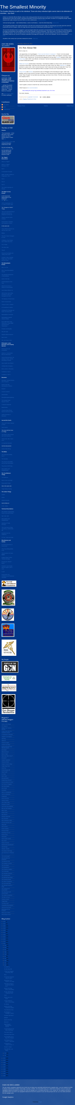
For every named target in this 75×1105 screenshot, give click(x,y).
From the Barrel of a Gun (7, 782)
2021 (4, 923)
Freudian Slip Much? (9, 1015)
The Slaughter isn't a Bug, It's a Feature (9, 1037)
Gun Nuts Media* (5, 786)
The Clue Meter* (5, 865)
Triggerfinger (4, 901)
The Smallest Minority (23, 7)
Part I (3, 200)
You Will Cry (7, 966)
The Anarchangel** (6, 856)
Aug (5, 954)
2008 (4, 1064)
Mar (5, 965)
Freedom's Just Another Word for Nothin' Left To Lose (7, 567)
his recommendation (33, 87)
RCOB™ (4, 388)
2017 (4, 932)
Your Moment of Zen (8, 1009)
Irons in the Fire (5, 798)
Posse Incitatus (5, 828)
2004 (4, 1073)
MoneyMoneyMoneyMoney (8, 397)
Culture (3, 494)
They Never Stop (7, 466)
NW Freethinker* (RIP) (7, 820)
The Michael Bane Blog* (7, 877)
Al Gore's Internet (6, 391)
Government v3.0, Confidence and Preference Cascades (8, 576)
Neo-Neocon (4, 814)
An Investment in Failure (7, 307)
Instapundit (4, 796)
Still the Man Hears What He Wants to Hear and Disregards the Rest (7, 295)
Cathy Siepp (22, 58)
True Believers (5, 477)
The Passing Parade (6, 879)
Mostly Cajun (5, 812)
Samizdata (4, 836)
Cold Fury (4, 768)
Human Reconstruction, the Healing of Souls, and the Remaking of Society (8, 359)
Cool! (5, 995)
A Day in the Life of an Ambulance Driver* (7, 732)
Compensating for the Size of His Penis (9, 1029)
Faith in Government (6, 301)
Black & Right (5, 754)
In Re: (5, 506)
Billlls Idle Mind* (5, 752)
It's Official (6, 1004)
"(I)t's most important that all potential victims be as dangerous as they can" (8, 213)
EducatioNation (5, 778)
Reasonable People (6, 483)
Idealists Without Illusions (7, 334)
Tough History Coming (7, 488)
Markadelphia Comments (7, 314)
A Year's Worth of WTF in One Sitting (9, 1001)
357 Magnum (5, 726)
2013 (4, 941)
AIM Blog (4, 738)
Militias (3, 233)
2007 (4, 1066)
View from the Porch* (6, 907)
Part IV (3, 184)
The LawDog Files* (6, 875)
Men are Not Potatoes (7, 808)
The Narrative (5, 458)
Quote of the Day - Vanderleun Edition (9, 1007)
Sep (5, 952)
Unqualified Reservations (7, 905)
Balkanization (5, 407)
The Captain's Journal (7, 863)
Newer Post (21, 106)
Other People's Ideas (8, 93)
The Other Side (5, 247)
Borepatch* (4, 758)
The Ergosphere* (5, 867)
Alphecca (4, 740)
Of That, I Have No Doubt (7, 537)
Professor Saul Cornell (7, 148)
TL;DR (3, 571)
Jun (5, 958)
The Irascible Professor (7, 873)
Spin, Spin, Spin (5, 516)
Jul (5, 956)
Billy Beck (35, 38)
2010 (4, 1060)
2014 (4, 939)
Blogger (40, 1101)
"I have (39, 54)
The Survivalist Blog (6, 883)
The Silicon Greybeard (7, 881)
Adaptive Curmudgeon (7, 736)
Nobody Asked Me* (6, 816)
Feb (5, 1053)
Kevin (4, 107)
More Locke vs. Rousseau (7, 368)
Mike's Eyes (4, 810)
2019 (4, 928)
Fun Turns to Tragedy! (7, 784)
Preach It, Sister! (8, 1047)
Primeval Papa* (5, 830)
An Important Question (7, 443)
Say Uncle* (4, 840)
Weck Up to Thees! (6, 912)
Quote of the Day (5, 278)
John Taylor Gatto (6, 802)
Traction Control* (5, 899)
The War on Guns (6, 897)
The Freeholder (5, 871)
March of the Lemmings (7, 480)
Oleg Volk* (4, 824)
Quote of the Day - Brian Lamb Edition (9, 989)
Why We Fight (5, 331)
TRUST (3, 250)
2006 (4, 1069)
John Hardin (6, 104)
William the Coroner (24, 63)
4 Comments (35, 97)
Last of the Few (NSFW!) (7, 806)
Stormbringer (5, 846)
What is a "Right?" (6, 161)
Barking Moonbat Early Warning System (7, 747)
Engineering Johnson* (7, 780)
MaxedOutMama (42, 20)
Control (4, 337)
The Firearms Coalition (7, 869)
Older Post (70, 106)
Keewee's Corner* (6, 804)
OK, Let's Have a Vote (7, 340)
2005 (4, 1071)
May (5, 960)
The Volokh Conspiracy (7, 895)
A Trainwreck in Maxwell (7, 734)
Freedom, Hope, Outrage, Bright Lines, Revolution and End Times (7, 259)
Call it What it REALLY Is (7, 290)
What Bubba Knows (6, 914)
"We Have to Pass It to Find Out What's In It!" (9, 985)
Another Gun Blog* (6, 744)
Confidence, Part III (6, 371)
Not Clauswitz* (5, 818)
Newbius (31, 71)
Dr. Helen (4, 774)
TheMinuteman (6, 109)
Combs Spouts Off (6, 770)
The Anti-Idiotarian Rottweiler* (6, 858)
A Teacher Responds (6, 404)
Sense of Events (5, 842)
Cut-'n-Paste (4, 244)
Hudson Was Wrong (6, 448)
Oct (5, 949)
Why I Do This (5, 267)
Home (46, 106)
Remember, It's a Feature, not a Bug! (9, 981)
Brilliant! (6, 1017)
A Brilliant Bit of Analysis (7, 366)
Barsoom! (6, 1022)
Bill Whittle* (4, 750)
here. (5, 138)
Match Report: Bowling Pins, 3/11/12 (7, 1025)
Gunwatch (4, 790)
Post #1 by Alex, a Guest (7, 141)
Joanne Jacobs (5, 800)
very (48, 54)
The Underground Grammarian (6, 889)
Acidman (58, 57)
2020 (4, 925)
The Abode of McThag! (7, 850)
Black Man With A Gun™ (7, 756)
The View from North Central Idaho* (6, 892)
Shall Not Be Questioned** (8, 844)
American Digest (5, 742)
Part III (3, 181)
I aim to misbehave (6, 794)
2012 (4, 943)
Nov (5, 947)
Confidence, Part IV (6, 374)
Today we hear (22, 71)
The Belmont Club (6, 861)
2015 (4, 936)
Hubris (3, 497)
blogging (25, 99)
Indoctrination (5, 394)
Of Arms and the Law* (7, 822)
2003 (4, 1075)
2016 (4, 934)
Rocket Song (5, 834)
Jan (5, 1055)
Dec (5, 945)
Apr (5, 962)
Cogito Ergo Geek (6, 766)
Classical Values (5, 762)
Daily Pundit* (5, 772)
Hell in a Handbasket (6, 792)
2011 (4, 1058)
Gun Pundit (4, 788)
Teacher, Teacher (5, 848)
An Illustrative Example (7, 171)
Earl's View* (4, 776)
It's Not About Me (8, 969)
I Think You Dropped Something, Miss (8, 972)
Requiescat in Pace (31, 99)
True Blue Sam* (5, 903)
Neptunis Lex (63, 65)
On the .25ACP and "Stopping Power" (8, 992)
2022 (4, 921)
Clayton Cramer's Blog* (7, 764)
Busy (5, 974)
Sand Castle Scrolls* (6, 838)
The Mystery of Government (8, 298)
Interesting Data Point (9, 1034)
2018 (4, 930)
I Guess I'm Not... (7, 304)
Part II (3, 168)
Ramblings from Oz (6, 832)
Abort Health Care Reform (7, 363)
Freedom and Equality (7, 328)
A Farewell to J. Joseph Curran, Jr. (9, 1044)
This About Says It (8, 1032)
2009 (4, 1062)
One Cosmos (5, 826)
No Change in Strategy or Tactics (9, 1012)
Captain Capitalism (6, 760)
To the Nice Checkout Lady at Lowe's (9, 977)
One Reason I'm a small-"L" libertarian (9, 1040)
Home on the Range (6, 724)
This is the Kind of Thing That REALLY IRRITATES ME (7, 529)
